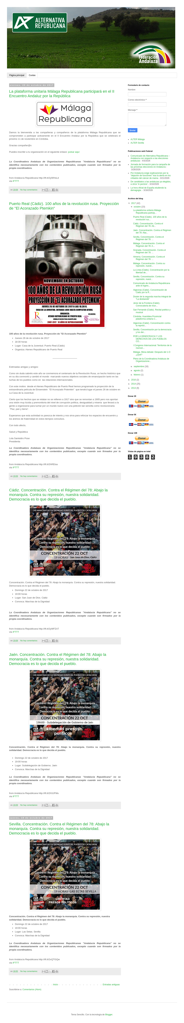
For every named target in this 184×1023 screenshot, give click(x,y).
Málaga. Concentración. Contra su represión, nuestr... (149, 264)
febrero (137, 374)
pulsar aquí (74, 152)
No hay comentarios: (29, 190)
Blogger (108, 1014)
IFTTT (16, 181)
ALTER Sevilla (137, 143)
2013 (134, 388)
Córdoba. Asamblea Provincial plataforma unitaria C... (147, 317)
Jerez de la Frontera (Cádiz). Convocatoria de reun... (146, 304)
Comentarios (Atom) (31, 989)
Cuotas (32, 75)
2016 (134, 380)
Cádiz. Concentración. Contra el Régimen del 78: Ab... (148, 224)
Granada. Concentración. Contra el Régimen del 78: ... (149, 251)
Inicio (55, 984)
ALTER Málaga (138, 139)
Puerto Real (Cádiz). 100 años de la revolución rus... (150, 218)
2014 (134, 384)
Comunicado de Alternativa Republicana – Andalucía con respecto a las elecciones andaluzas (150, 158)
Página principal (16, 75)
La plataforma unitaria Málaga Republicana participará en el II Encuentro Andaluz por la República (61, 93)
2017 (134, 203)
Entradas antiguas (111, 984)
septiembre (139, 366)
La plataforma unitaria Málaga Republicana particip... (147, 211)
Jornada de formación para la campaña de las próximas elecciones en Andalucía (150, 165)
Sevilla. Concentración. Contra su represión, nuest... (148, 277)
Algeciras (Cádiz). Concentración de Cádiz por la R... (150, 291)
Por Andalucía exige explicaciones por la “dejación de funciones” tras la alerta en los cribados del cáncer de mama (151, 175)
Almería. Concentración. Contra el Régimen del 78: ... (149, 258)
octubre (137, 207)
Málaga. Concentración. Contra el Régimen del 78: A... (149, 244)
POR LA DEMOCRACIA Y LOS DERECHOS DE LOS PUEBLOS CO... (149, 339)
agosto (137, 370)
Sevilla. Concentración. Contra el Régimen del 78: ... (148, 238)
